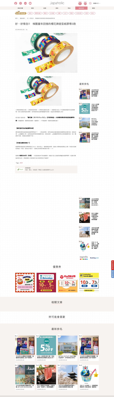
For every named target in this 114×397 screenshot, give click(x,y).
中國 (86, 13)
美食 (57, 8)
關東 (45, 13)
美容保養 (20, 8)
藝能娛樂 (81, 8)
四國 (71, 13)
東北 (92, 13)
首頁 (16, 18)
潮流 (32, 8)
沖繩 (59, 13)
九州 (65, 13)
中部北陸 (79, 13)
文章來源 (27, 168)
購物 (93, 8)
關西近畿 (37, 13)
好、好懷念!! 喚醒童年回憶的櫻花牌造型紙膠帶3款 (41, 18)
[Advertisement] (90, 57)
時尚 (69, 8)
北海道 (52, 13)
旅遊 (44, 8)
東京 (30, 13)
